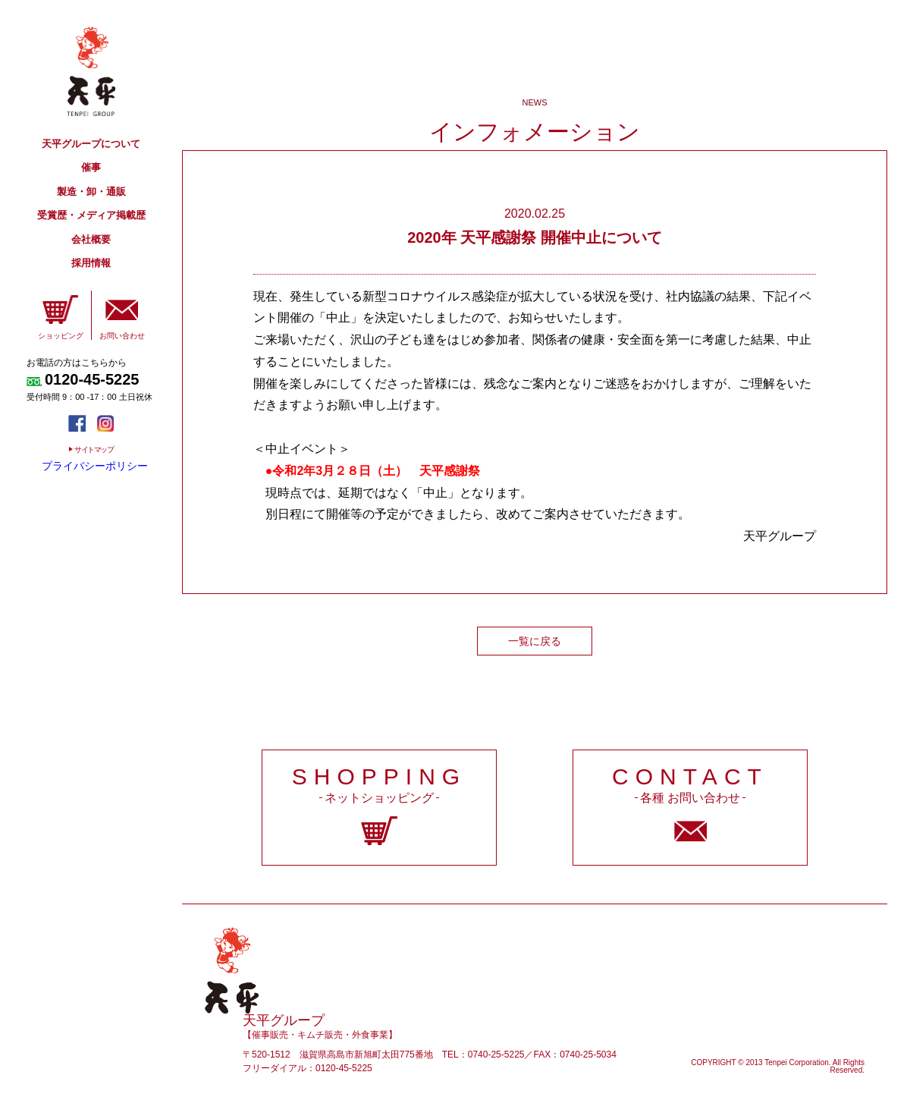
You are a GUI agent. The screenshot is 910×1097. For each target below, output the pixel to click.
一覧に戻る (534, 641)
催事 (91, 167)
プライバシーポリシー (95, 466)
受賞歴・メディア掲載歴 (91, 215)
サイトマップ (93, 449)
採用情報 (91, 263)
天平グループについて (91, 143)
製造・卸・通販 (91, 191)
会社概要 (91, 239)
